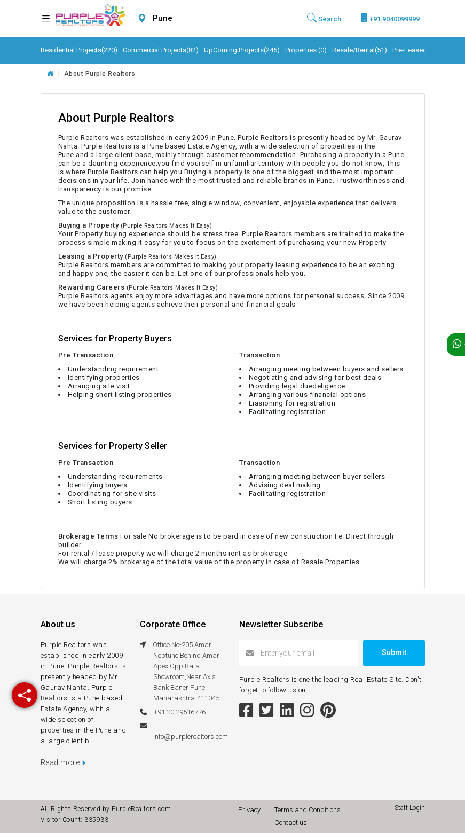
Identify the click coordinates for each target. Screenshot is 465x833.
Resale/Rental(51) (359, 50)
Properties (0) (306, 50)
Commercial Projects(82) (161, 50)
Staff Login (410, 808)
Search (324, 18)
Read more (63, 762)
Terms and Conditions (309, 810)
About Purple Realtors (100, 73)
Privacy (251, 810)
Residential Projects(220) (79, 50)
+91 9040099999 (390, 18)
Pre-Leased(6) (414, 50)
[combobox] (187, 18)
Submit (394, 652)
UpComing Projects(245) (242, 50)
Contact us (290, 823)
